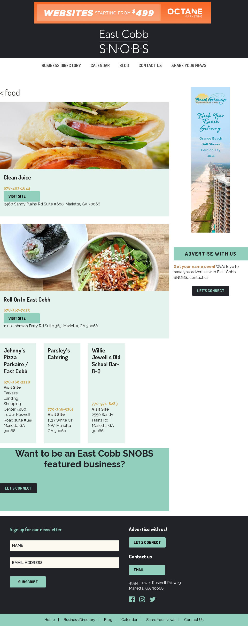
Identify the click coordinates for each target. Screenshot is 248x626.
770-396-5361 (61, 409)
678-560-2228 (17, 382)
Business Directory (61, 65)
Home (50, 620)
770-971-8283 (105, 403)
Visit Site (17, 196)
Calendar (100, 65)
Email (139, 569)
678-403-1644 (17, 188)
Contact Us (150, 65)
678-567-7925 (17, 310)
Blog (124, 65)
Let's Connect (18, 488)
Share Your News (188, 65)
